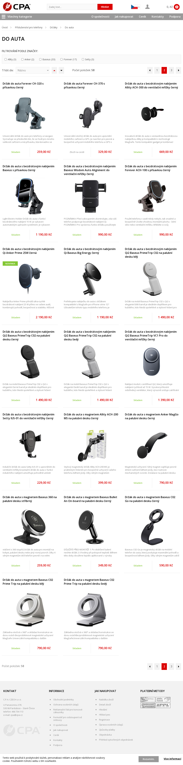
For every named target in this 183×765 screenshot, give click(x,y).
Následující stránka (178, 70)
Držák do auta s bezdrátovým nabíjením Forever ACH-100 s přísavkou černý (151, 168)
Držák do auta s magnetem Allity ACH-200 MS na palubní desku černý (91, 416)
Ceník (142, 16)
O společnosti (100, 16)
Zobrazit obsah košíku (177, 7)
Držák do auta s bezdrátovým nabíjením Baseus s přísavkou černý (28, 168)
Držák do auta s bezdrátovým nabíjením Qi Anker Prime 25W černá (28, 251)
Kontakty (158, 16)
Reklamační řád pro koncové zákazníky (67, 711)
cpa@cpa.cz (17, 714)
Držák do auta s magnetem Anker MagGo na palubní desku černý (151, 416)
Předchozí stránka (150, 70)
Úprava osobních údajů (111, 724)
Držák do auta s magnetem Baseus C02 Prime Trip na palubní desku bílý (28, 582)
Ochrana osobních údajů (66, 704)
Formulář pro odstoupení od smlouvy (67, 718)
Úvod (5, 27)
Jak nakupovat (124, 16)
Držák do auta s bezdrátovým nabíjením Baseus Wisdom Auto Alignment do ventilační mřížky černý (90, 170)
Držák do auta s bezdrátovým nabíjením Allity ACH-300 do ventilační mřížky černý (151, 85)
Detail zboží (105, 704)
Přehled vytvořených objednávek (116, 739)
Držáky (53, 27)
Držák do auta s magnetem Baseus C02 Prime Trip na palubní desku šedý (89, 582)
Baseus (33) (48, 59)
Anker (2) (29, 59)
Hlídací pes (104, 714)
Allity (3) (12, 59)
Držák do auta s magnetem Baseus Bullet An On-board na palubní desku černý (90, 499)
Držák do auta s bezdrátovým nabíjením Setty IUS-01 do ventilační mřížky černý (28, 416)
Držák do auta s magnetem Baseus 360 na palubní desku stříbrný (30, 499)
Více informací (172, 758)
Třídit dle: (8, 70)
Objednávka (105, 734)
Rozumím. (149, 759)
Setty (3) (89, 59)
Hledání (103, 709)
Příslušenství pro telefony (28, 27)
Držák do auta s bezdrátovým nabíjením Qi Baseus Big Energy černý (90, 251)
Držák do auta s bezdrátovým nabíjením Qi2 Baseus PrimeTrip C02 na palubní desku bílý (151, 253)
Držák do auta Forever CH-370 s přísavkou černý (84, 85)
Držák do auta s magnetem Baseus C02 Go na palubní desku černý (150, 499)
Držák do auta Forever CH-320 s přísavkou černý (23, 85)
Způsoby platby (107, 729)
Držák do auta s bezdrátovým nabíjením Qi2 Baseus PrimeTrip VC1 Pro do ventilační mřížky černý (151, 335)
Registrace (104, 719)
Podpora (174, 16)
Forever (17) (70, 59)
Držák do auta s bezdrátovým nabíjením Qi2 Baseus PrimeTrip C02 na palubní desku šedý (90, 335)
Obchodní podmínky (63, 699)
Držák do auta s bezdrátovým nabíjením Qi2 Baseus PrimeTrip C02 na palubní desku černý (28, 335)
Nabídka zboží (106, 699)
